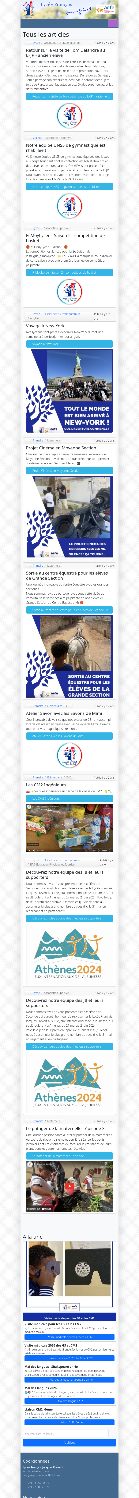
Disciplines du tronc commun (62, 314)
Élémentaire (54, 706)
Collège (37, 138)
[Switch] (113, 23)
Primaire (38, 440)
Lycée (36, 42)
